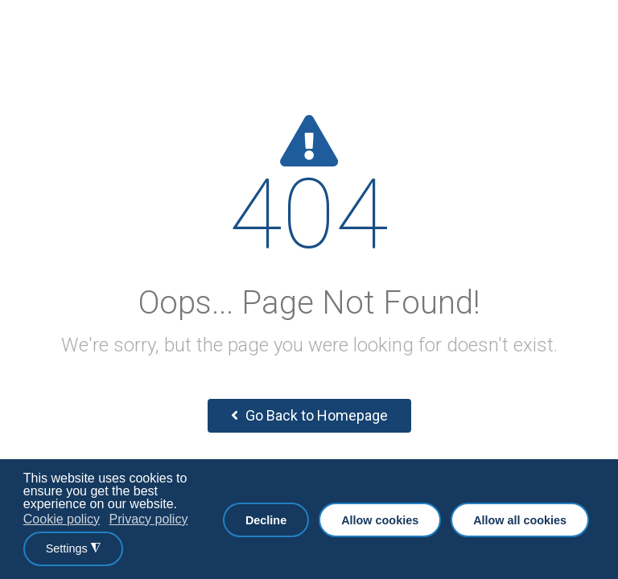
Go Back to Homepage (309, 415)
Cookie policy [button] (61, 519)
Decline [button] (265, 520)
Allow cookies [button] (379, 520)
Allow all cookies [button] (519, 520)
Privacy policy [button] (148, 519)
